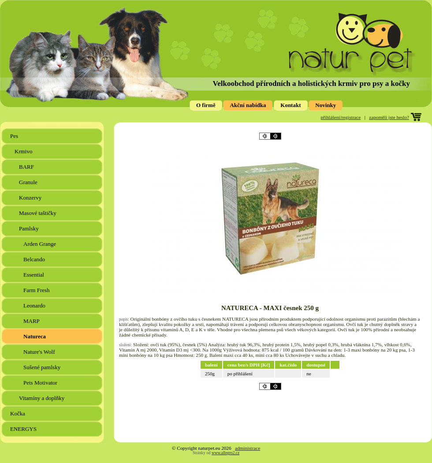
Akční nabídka (248, 105)
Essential (34, 274)
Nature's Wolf (39, 351)
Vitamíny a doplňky (42, 398)
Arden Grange (40, 244)
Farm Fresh (37, 290)
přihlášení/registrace (341, 117)
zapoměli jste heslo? (389, 117)
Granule (29, 182)
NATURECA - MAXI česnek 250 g (270, 307)
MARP (32, 321)
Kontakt (290, 105)
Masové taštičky (38, 213)
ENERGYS (24, 429)
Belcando (34, 259)
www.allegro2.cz (225, 453)
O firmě (206, 105)
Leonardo (35, 305)
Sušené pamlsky (42, 367)
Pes (14, 136)
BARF (27, 166)
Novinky (325, 105)
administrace (247, 448)
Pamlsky (29, 228)
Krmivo (24, 151)
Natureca (35, 336)
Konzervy (31, 197)
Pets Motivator (41, 382)
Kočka (18, 413)
